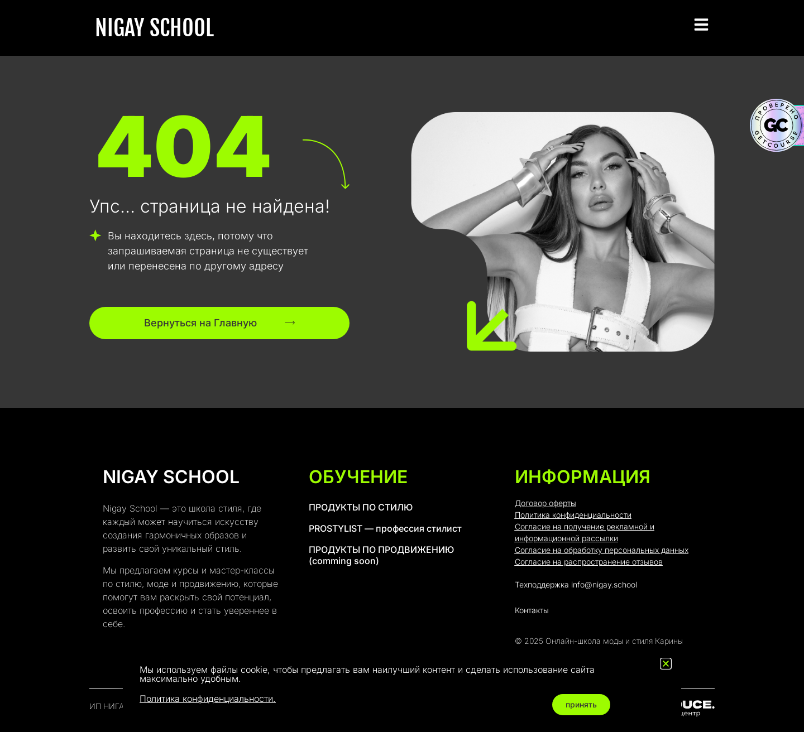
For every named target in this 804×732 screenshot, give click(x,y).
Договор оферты (545, 503)
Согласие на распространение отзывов (589, 561)
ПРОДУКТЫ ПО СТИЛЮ (361, 507)
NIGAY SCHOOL (154, 28)
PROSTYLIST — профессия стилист (385, 528)
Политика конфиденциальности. (208, 698)
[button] (666, 663)
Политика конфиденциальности (573, 514)
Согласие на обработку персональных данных (601, 550)
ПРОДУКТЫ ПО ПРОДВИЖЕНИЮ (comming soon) (381, 555)
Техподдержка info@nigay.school (576, 584)
